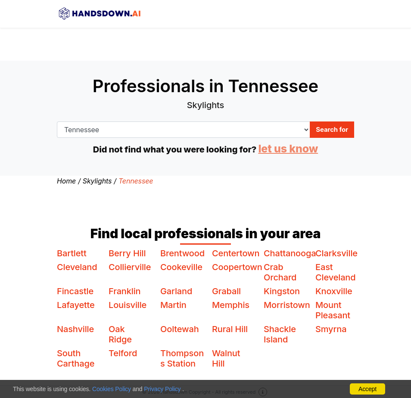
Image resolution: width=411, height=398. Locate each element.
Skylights (97, 181)
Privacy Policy (162, 389)
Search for (332, 129)
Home (66, 181)
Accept (367, 389)
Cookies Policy (111, 389)
